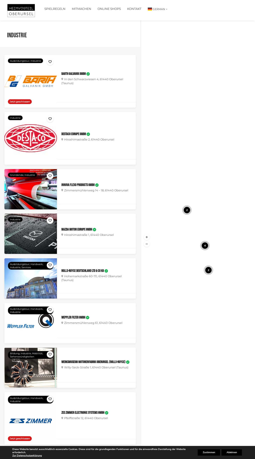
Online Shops (109, 9)
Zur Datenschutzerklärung (27, 455)
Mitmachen (81, 9)
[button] (147, 237)
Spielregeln (54, 9)
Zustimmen (208, 452)
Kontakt (134, 9)
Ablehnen (231, 452)
